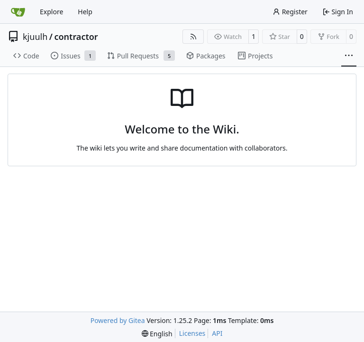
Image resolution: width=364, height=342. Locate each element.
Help (85, 11)
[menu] (157, 333)
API (217, 333)
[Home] (18, 11)
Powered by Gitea (118, 320)
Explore (51, 11)
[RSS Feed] (193, 36)
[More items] (348, 56)
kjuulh (35, 36)
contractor (76, 36)
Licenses (192, 333)
